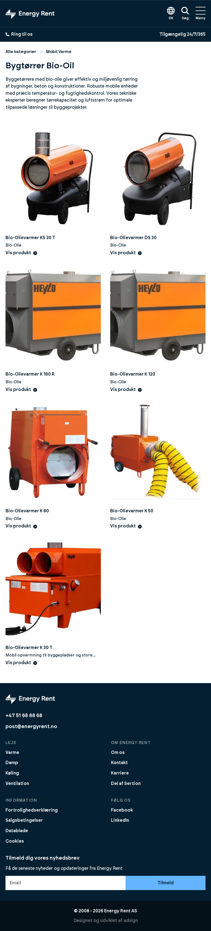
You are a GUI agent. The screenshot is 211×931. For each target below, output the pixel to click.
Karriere (120, 773)
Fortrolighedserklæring (31, 810)
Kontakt (119, 763)
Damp (11, 763)
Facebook (122, 810)
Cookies (14, 841)
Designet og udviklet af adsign (105, 920)
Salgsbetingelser (24, 820)
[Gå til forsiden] (29, 13)
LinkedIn (120, 820)
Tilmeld (165, 883)
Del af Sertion (126, 783)
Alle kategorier (20, 52)
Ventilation (17, 783)
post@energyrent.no (31, 726)
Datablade (16, 831)
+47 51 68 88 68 (23, 715)
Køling (12, 773)
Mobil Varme (58, 52)
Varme (12, 752)
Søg (185, 13)
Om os (118, 752)
